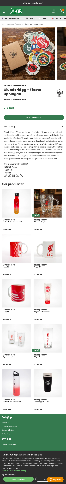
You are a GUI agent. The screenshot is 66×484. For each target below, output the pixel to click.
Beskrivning (10, 126)
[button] (33, 470)
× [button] (63, 453)
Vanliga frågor (7, 434)
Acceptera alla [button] (18, 479)
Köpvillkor (5, 422)
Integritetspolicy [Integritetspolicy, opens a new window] (14, 468)
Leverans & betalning (9, 426)
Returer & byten (8, 430)
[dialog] (33, 467)
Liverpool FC (19, 24)
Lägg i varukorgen (33, 117)
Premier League (10, 24)
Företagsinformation (9, 444)
